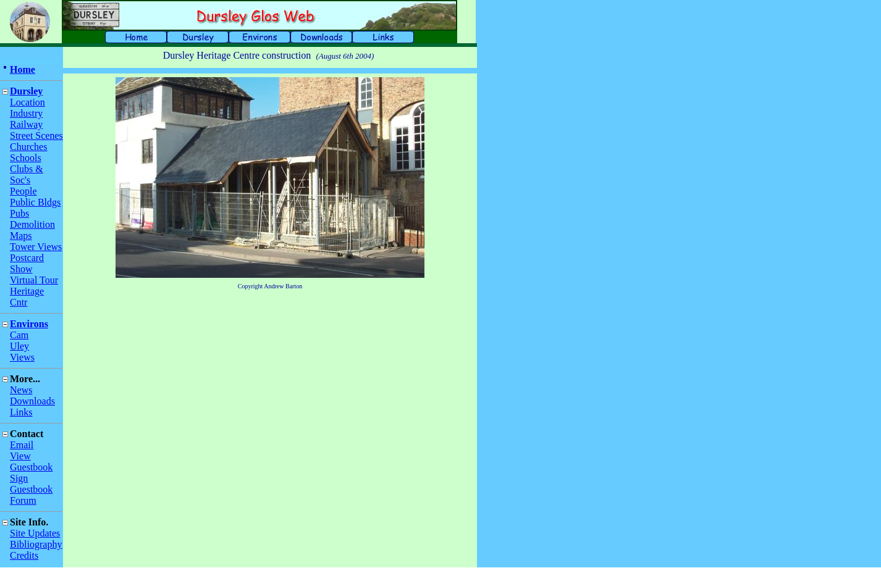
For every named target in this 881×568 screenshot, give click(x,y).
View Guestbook (31, 461)
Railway (26, 124)
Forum (23, 500)
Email (21, 445)
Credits (24, 555)
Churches (28, 146)
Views (22, 357)
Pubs (19, 213)
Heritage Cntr (27, 296)
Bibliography (36, 544)
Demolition (32, 224)
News (21, 390)
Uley (19, 346)
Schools (25, 157)
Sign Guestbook (31, 484)
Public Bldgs (35, 202)
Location (27, 102)
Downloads (32, 401)
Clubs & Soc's (26, 174)
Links (21, 412)
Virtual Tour (34, 280)
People (23, 191)
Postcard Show (27, 263)
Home (22, 69)
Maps (21, 235)
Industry (26, 113)
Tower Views (36, 246)
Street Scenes (36, 135)
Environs (29, 324)
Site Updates (35, 533)
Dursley (26, 91)
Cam (19, 335)
